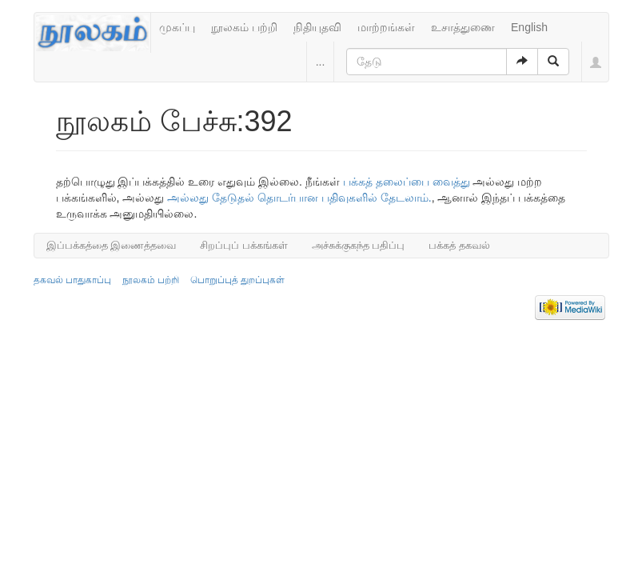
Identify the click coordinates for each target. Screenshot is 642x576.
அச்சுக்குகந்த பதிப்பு (358, 245)
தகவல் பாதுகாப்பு (72, 280)
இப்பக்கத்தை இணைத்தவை (111, 245)
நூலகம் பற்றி (244, 27)
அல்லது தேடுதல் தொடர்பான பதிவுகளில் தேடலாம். (299, 197)
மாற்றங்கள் (386, 27)
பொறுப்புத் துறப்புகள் (237, 280)
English (529, 27)
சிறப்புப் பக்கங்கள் (244, 245)
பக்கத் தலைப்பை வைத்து (406, 181)
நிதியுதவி (317, 27)
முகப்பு (177, 27)
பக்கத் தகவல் (459, 245)
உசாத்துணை (463, 27)
